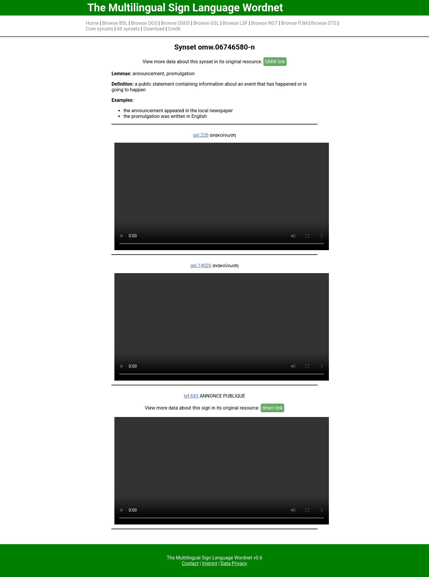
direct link (272, 408)
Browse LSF (235, 23)
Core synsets (99, 29)
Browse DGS (144, 23)
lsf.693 (191, 396)
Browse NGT (264, 23)
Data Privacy (234, 563)
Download (153, 29)
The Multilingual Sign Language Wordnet (185, 7)
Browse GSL (206, 23)
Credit (174, 29)
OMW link (275, 61)
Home (92, 23)
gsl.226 (201, 135)
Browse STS (324, 23)
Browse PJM (294, 23)
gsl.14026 (200, 265)
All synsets (128, 29)
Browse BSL (115, 23)
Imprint (209, 563)
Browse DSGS (175, 23)
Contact (190, 563)
